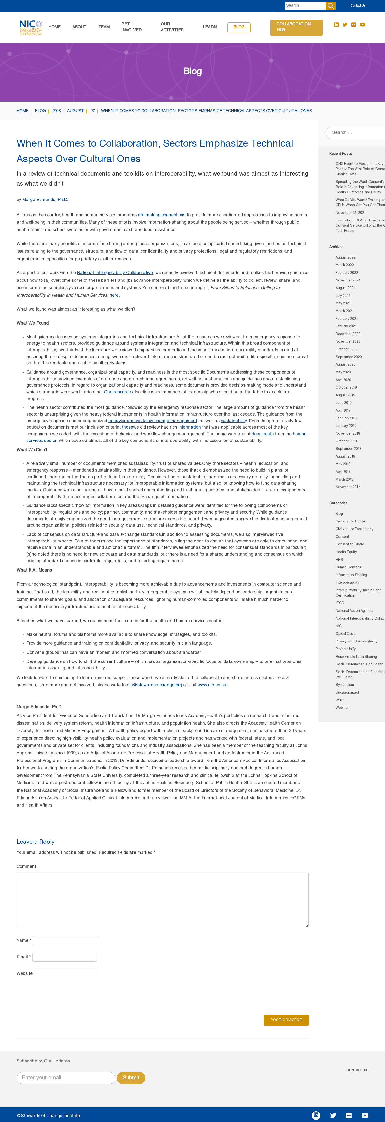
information (189, 427)
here (114, 295)
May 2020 (343, 372)
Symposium (345, 685)
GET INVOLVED (132, 28)
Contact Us (357, 5)
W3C (339, 700)
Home (54, 28)
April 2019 (343, 411)
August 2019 (345, 395)
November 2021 (348, 280)
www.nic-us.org (213, 685)
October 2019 (346, 388)
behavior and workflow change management (152, 421)
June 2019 (344, 403)
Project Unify (346, 649)
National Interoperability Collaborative (115, 273)
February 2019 (347, 418)
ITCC (340, 603)
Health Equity (346, 552)
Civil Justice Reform (351, 521)
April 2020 (343, 380)
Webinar (342, 708)
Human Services (348, 567)
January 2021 (346, 326)
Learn (210, 28)
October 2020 (346, 349)
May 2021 (343, 303)
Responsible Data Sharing (356, 657)
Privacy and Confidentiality (356, 641)
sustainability (234, 421)
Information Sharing (351, 575)
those (127, 427)
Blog (239, 28)
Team (104, 28)
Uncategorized (347, 693)
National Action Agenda (354, 611)
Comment (26, 867)
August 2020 (346, 365)
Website (25, 974)
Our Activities (172, 28)
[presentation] (54, 995)
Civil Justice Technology (354, 529)
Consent (342, 537)
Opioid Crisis (345, 634)
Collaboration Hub (294, 28)
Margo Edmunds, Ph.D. (45, 200)
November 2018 (348, 434)
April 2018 (343, 472)
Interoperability (347, 583)
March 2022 (345, 265)
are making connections (161, 215)
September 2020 (349, 357)
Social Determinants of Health (359, 664)
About (79, 28)
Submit (131, 1078)
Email (24, 957)
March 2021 (345, 311)
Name (24, 941)
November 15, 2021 (351, 213)
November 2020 (348, 342)
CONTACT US (357, 1070)
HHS (339, 560)
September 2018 (348, 449)
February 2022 (347, 273)
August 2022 (346, 258)
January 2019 (346, 426)
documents (263, 434)
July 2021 (343, 296)
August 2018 (345, 457)
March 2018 (344, 479)
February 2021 (347, 319)
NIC (339, 626)
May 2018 (343, 464)
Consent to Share (350, 544)
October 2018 (346, 441)
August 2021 (346, 288)
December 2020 (348, 334)
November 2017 (348, 487)
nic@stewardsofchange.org (154, 685)
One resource (117, 392)
